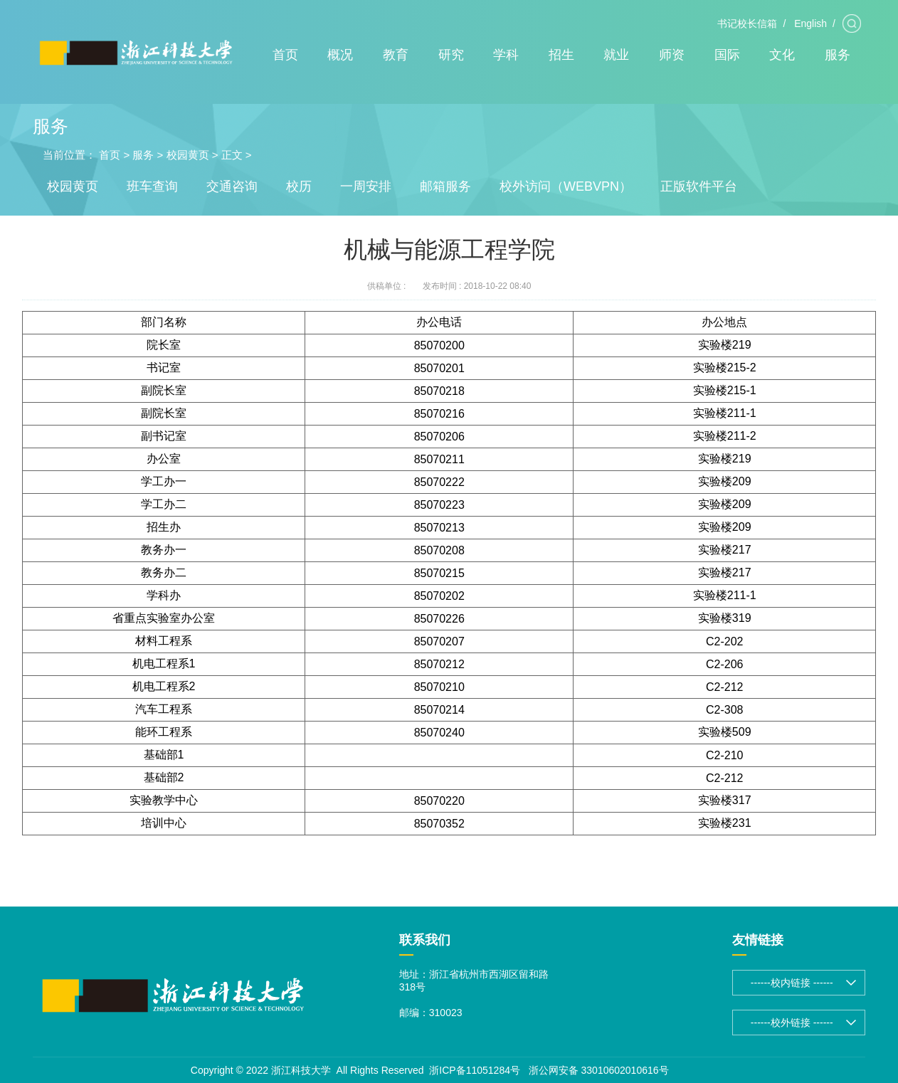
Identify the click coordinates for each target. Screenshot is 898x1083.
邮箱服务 (445, 186)
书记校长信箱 (747, 23)
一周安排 (365, 186)
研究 (451, 55)
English (810, 23)
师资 (672, 55)
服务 (837, 55)
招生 (561, 55)
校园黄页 (188, 155)
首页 (285, 55)
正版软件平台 (698, 186)
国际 (727, 55)
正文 (232, 155)
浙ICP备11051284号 (474, 1070)
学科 (506, 55)
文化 (782, 55)
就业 (616, 55)
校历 (299, 186)
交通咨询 (232, 186)
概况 (340, 55)
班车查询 (152, 186)
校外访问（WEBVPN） (566, 186)
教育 (395, 55)
